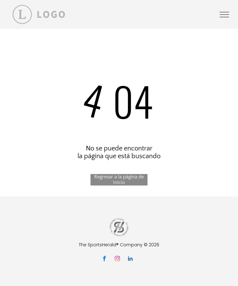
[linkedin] (130, 259)
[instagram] (117, 259)
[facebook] (104, 259)
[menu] (224, 15)
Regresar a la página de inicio (119, 179)
